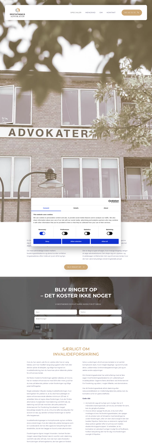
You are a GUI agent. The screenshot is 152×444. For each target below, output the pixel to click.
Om (101, 12)
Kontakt (111, 12)
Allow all (105, 241)
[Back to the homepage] (17, 12)
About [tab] (106, 208)
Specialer (76, 12)
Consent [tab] (46, 208)
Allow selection (76, 241)
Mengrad (90, 12)
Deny (47, 241)
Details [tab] (76, 208)
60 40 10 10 (130, 12)
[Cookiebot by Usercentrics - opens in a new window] (110, 201)
